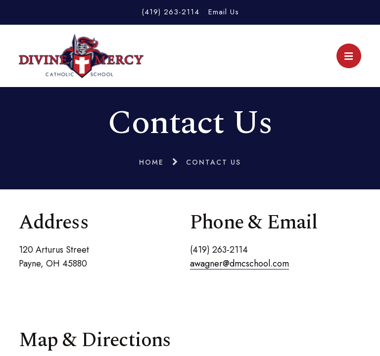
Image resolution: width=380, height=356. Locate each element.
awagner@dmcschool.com (239, 263)
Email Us (223, 11)
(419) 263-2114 (170, 11)
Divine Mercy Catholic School (81, 56)
